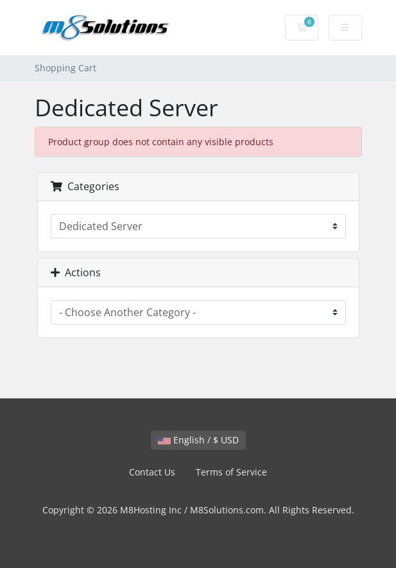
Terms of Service (231, 472)
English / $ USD (198, 440)
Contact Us (152, 472)
